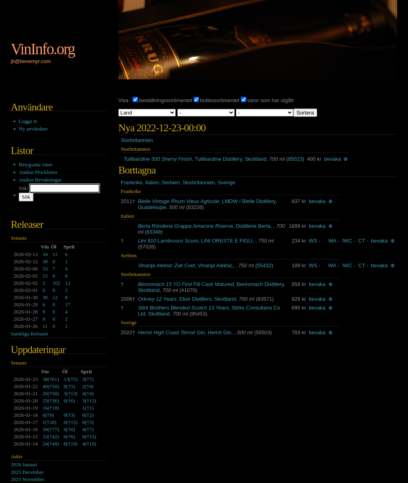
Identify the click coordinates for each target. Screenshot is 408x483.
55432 (264, 265)
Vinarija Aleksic (215, 265)
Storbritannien (137, 140)
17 (67, 305)
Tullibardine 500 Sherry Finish (158, 159)
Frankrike (131, 182)
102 (57, 283)
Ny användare (33, 129)
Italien (152, 182)
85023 (295, 159)
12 (67, 283)
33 (45, 269)
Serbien (171, 182)
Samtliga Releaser (29, 334)
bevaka (332, 159)
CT (361, 241)
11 (55, 254)
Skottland (255, 159)
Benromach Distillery (260, 284)
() (51, 379)
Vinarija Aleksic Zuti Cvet (166, 265)
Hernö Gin (219, 332)
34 (45, 254)
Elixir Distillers (195, 299)
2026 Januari (24, 464)
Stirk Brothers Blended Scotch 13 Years (183, 308)
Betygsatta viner (36, 165)
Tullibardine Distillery (218, 159)
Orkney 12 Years (157, 299)
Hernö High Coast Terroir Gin (171, 332)
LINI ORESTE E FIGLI (226, 241)
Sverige (226, 182)
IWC (347, 241)
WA (332, 241)
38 (45, 261)
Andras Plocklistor (38, 172)
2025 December (27, 472)
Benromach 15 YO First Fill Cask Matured (185, 284)
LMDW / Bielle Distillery (248, 201)
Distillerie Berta (252, 226)
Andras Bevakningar (40, 180)
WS (313, 241)
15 (45, 276)
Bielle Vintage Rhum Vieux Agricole (178, 201)
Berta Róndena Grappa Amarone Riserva (185, 226)
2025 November (27, 479)
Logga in (28, 121)
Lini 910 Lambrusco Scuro (168, 241)
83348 (154, 232)
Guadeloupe (152, 207)
